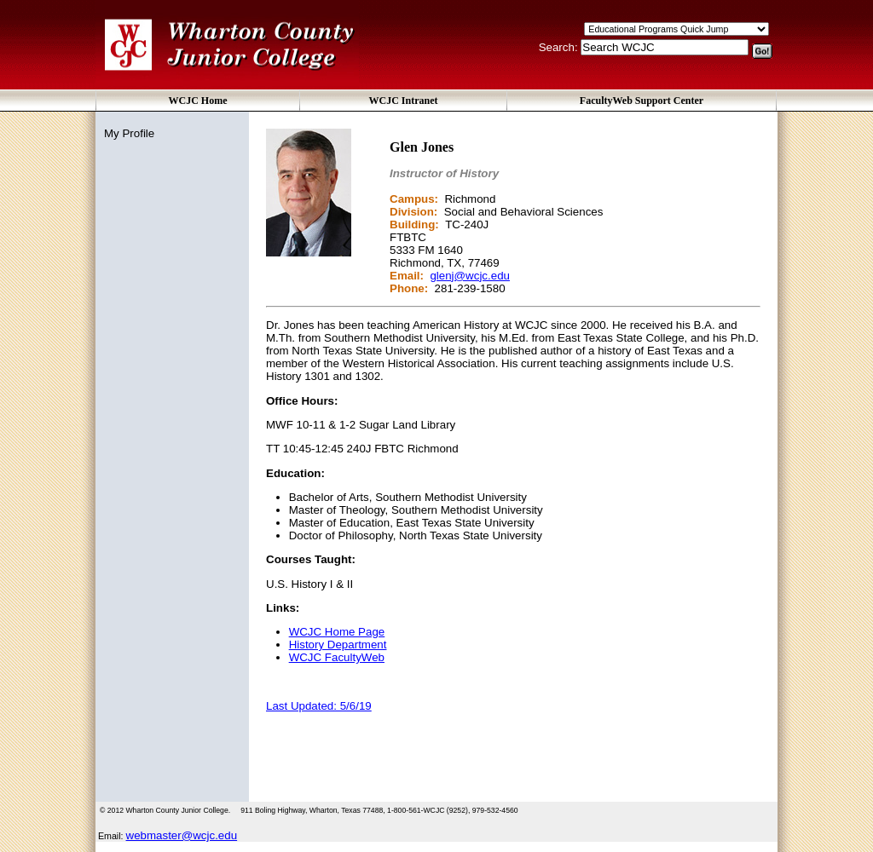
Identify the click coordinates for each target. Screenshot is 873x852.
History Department (338, 644)
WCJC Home (198, 100)
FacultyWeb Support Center (641, 100)
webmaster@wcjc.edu (182, 835)
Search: (560, 47)
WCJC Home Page (337, 631)
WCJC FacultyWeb (336, 657)
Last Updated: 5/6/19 (319, 705)
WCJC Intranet (403, 100)
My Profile (129, 133)
